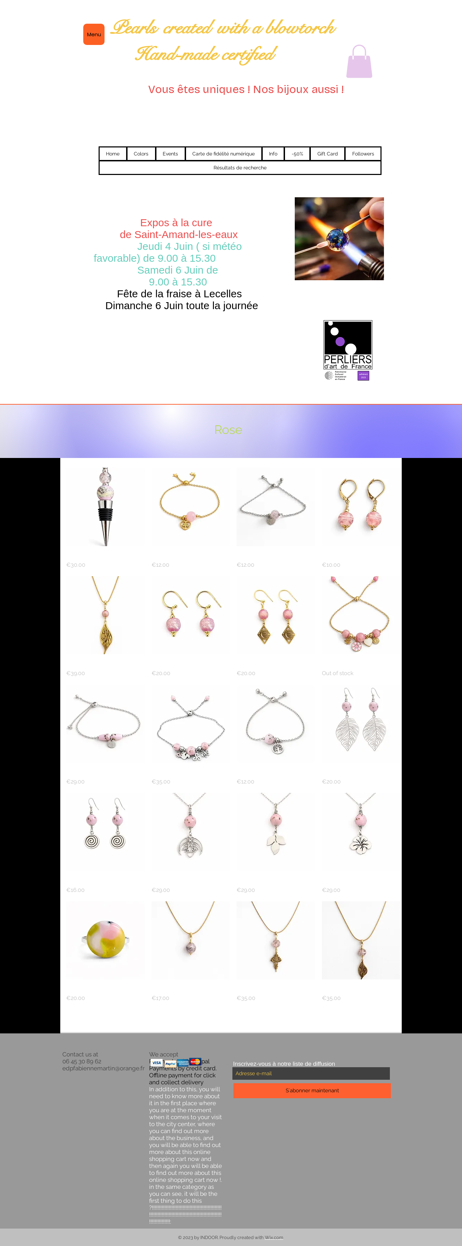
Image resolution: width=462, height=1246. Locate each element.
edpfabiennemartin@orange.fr (103, 1068)
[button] (359, 61)
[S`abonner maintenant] (312, 1090)
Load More (233, 1022)
